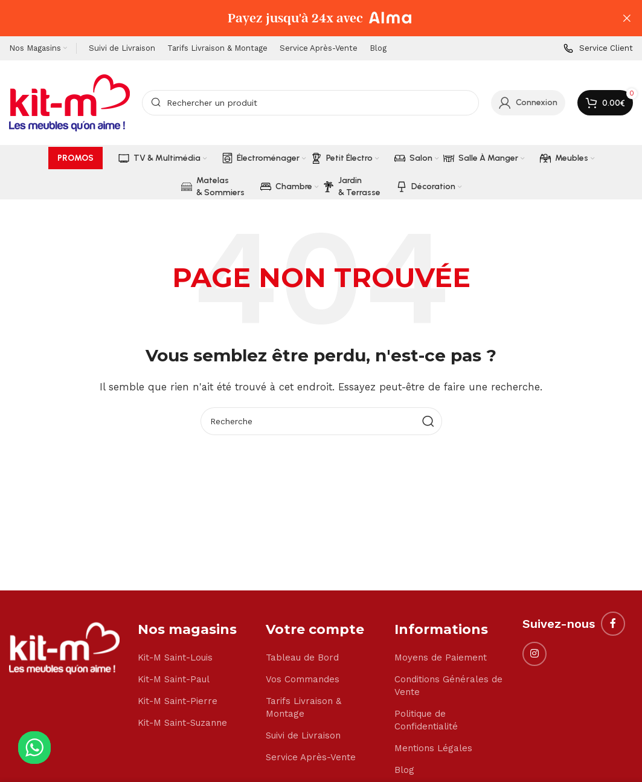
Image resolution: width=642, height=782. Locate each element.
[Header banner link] (303, 18)
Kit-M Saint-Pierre (177, 701)
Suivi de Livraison (303, 735)
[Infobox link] (598, 49)
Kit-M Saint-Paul (174, 679)
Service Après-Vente (311, 757)
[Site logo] (69, 102)
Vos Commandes (302, 679)
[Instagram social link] (534, 654)
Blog (404, 769)
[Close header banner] (627, 18)
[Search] (310, 102)
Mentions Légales (433, 748)
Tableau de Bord (302, 657)
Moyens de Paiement (440, 657)
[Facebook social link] (613, 624)
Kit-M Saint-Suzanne (182, 722)
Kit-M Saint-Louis (175, 657)
